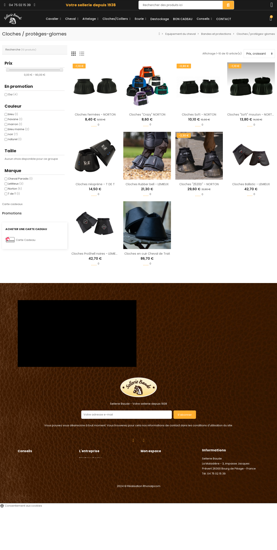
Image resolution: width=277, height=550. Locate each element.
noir (13, 134)
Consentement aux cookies (21, 547)
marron (15, 124)
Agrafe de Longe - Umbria (41, 221)
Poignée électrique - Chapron (43, 260)
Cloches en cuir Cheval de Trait (147, 254)
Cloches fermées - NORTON (95, 115)
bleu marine (18, 129)
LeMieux (15, 184)
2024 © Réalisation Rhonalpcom (138, 528)
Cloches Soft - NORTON (199, 115)
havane (15, 119)
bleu (13, 114)
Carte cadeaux (12, 204)
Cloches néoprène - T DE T (95, 184)
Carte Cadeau (25, 297)
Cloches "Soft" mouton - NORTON (251, 115)
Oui (12, 94)
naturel (14, 139)
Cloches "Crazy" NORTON (147, 115)
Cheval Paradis (20, 179)
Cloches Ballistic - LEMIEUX (251, 184)
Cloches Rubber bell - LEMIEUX (147, 184)
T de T (14, 194)
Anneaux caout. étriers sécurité (44, 241)
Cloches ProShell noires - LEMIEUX (95, 254)
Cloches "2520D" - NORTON (199, 184)
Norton (15, 189)
